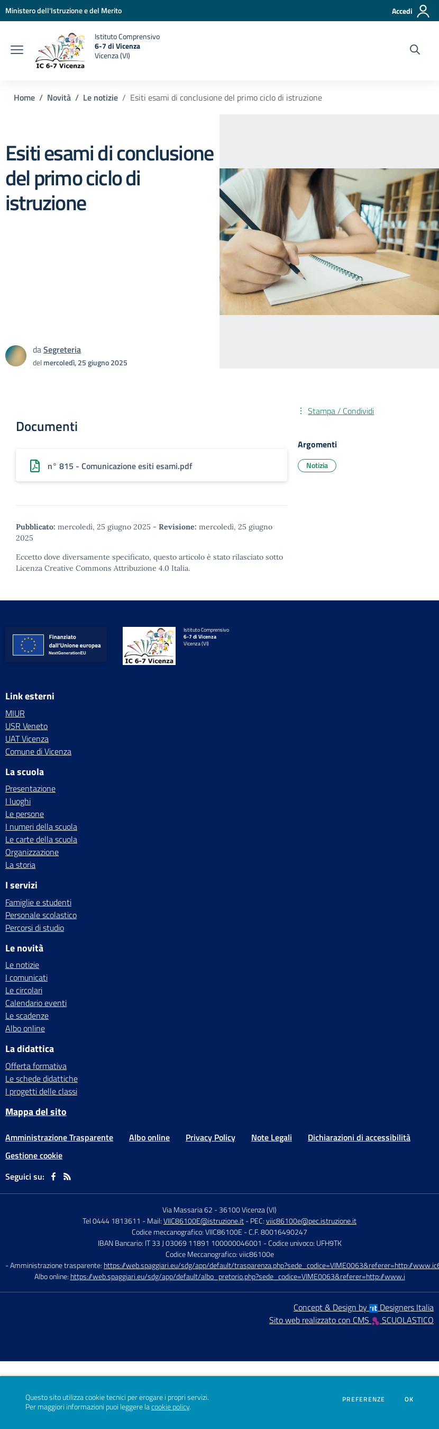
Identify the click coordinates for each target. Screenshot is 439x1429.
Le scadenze (27, 1015)
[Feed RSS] (67, 1176)
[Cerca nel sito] (415, 51)
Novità (59, 97)
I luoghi (18, 801)
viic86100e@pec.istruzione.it (311, 1220)
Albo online (25, 1028)
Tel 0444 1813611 (112, 1220)
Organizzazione (32, 852)
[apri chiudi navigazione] (17, 50)
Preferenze (363, 1399)
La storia (20, 864)
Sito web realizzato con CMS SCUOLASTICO (351, 1320)
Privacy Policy (210, 1137)
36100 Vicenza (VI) (248, 1209)
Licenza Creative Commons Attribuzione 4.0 (92, 568)
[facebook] (53, 1176)
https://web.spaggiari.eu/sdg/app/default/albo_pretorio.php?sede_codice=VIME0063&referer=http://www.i (237, 1276)
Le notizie (100, 97)
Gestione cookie (33, 1155)
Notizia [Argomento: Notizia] (317, 465)
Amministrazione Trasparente (59, 1137)
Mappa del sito (36, 1111)
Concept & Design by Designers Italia (364, 1307)
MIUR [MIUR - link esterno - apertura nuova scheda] (15, 713)
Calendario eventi (36, 1002)
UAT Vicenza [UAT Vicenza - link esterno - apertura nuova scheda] (27, 738)
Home (24, 97)
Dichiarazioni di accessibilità (359, 1137)
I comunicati (26, 977)
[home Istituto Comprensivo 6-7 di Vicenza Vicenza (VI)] (97, 51)
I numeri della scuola (41, 826)
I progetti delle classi (41, 1091)
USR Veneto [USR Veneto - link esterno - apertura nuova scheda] (26, 726)
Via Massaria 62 (187, 1209)
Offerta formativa (36, 1065)
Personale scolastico (41, 915)
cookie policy (170, 1407)
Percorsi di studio (34, 927)
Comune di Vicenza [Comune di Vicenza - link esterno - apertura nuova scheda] (38, 751)
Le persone (24, 813)
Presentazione (30, 788)
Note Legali (271, 1137)
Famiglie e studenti (38, 902)
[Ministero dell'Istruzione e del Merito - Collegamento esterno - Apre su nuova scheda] (63, 10)
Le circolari (23, 990)
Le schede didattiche (41, 1078)
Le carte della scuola (41, 839)
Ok (409, 1399)
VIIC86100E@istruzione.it (203, 1220)
